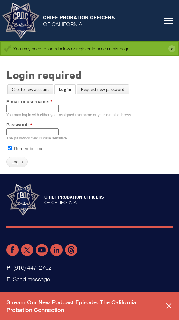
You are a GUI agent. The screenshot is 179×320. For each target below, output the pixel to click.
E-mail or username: (29, 101)
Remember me (25, 148)
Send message (31, 278)
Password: (19, 124)
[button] (168, 21)
